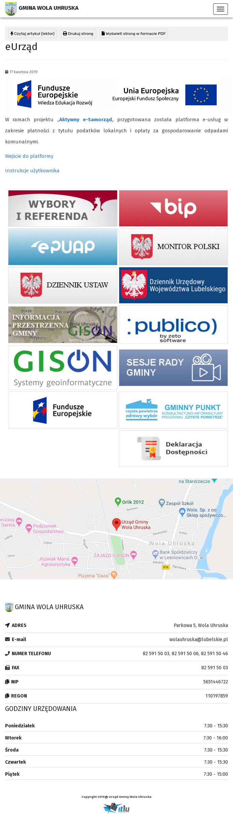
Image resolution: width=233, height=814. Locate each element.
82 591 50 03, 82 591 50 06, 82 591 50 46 (185, 654)
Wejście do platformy (29, 156)
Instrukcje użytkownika (32, 171)
